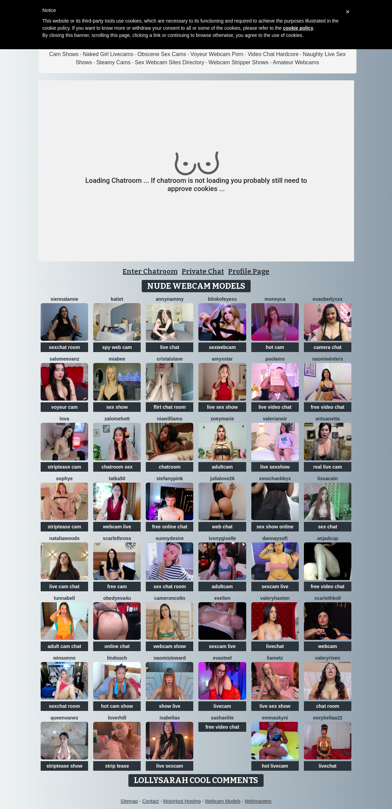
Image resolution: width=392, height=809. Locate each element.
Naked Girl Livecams (108, 54)
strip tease (117, 766)
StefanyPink (169, 478)
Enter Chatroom (150, 271)
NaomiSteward (170, 658)
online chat (117, 646)
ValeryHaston (275, 598)
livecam (222, 706)
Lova (64, 418)
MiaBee (117, 359)
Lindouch (117, 658)
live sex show (222, 407)
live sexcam (169, 766)
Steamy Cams (113, 62)
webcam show (169, 646)
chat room (327, 706)
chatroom (170, 467)
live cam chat (65, 586)
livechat (275, 646)
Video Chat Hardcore (273, 54)
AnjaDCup (327, 538)
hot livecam (275, 766)
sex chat (327, 526)
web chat (222, 526)
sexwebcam (222, 347)
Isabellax (169, 717)
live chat (169, 347)
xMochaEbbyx (275, 478)
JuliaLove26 (222, 478)
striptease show (64, 766)
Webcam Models (222, 801)
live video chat (274, 407)
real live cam (327, 467)
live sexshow (275, 467)
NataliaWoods (64, 538)
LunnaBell (64, 598)
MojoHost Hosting (182, 801)
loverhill (117, 717)
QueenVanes (64, 717)
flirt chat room (170, 407)
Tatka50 (117, 478)
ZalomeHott (117, 418)
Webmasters (258, 801)
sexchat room (64, 347)
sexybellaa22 (327, 717)
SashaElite (222, 717)
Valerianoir (275, 418)
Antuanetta (328, 418)
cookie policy (298, 28)
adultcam (222, 467)
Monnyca (274, 299)
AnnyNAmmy (170, 299)
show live (169, 706)
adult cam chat (64, 646)
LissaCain (328, 478)
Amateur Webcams (296, 62)
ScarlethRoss (117, 538)
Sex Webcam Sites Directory (169, 62)
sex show (117, 407)
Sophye (64, 478)
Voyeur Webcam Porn (216, 54)
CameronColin (169, 598)
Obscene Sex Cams (162, 54)
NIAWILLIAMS (170, 418)
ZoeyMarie (222, 418)
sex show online (274, 526)
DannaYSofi (275, 538)
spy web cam (117, 347)
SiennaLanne (64, 299)
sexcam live (275, 586)
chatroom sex (116, 467)
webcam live (117, 526)
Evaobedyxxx (327, 299)
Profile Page (248, 271)
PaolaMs (275, 359)
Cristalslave (170, 359)
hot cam (275, 347)
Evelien (222, 598)
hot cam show (117, 706)
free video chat (328, 407)
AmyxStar (222, 359)
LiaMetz (275, 658)
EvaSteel (222, 658)
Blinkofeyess (222, 299)
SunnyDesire (170, 538)
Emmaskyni (275, 717)
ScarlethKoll (327, 598)
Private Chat (203, 271)
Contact (150, 801)
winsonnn (64, 658)
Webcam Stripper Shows (239, 62)
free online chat (169, 526)
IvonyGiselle (222, 538)
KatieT (117, 299)
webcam (327, 646)
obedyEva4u (117, 598)
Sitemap (129, 801)
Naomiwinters (327, 359)
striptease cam (64, 467)
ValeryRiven (327, 658)
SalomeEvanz (64, 359)
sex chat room (169, 586)
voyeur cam (64, 407)
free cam (117, 586)
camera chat (328, 347)
